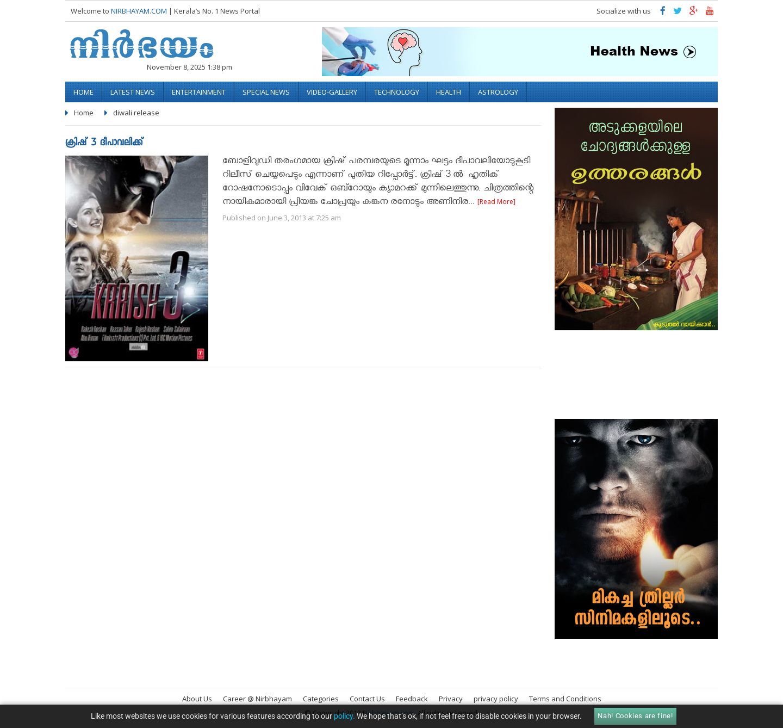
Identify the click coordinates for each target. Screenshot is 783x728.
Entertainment (199, 92)
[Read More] (496, 201)
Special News (266, 92)
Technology (396, 92)
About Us (197, 699)
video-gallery (332, 92)
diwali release (136, 113)
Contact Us (367, 699)
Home (83, 92)
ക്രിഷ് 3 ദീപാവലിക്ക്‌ (104, 143)
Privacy (451, 699)
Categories (321, 699)
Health (448, 92)
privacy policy (496, 699)
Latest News (132, 92)
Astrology (498, 92)
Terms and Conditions (565, 699)
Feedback (412, 699)
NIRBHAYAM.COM (139, 11)
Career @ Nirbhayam (257, 699)
